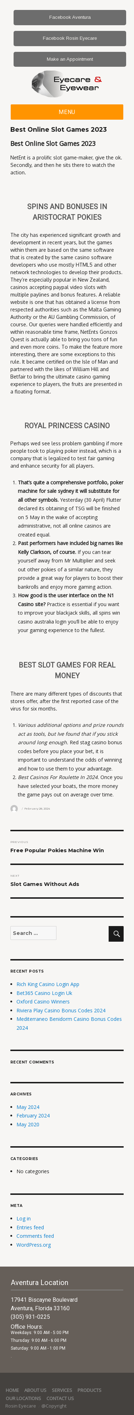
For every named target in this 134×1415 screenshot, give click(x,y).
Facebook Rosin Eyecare (70, 38)
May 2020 (27, 1124)
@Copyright (53, 1406)
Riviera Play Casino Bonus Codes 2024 (60, 1010)
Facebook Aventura (70, 17)
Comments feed (35, 1235)
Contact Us (60, 1398)
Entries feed (30, 1227)
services (62, 1390)
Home (12, 1390)
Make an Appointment (70, 59)
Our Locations (23, 1398)
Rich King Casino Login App (47, 984)
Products (89, 1390)
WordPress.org (33, 1244)
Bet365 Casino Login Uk (44, 993)
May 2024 (27, 1107)
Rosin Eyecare (21, 1406)
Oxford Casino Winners (43, 1001)
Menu (67, 112)
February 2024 (33, 1115)
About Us (35, 1390)
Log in (23, 1218)
